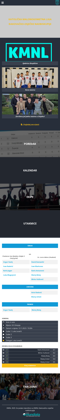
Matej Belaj (36, 275)
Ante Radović (36, 292)
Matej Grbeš (36, 297)
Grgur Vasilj (8, 262)
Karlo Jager (7, 271)
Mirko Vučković (37, 279)
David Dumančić (37, 262)
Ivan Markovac (37, 266)
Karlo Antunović (37, 271)
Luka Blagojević (9, 275)
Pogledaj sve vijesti (30, 124)
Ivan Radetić (8, 266)
